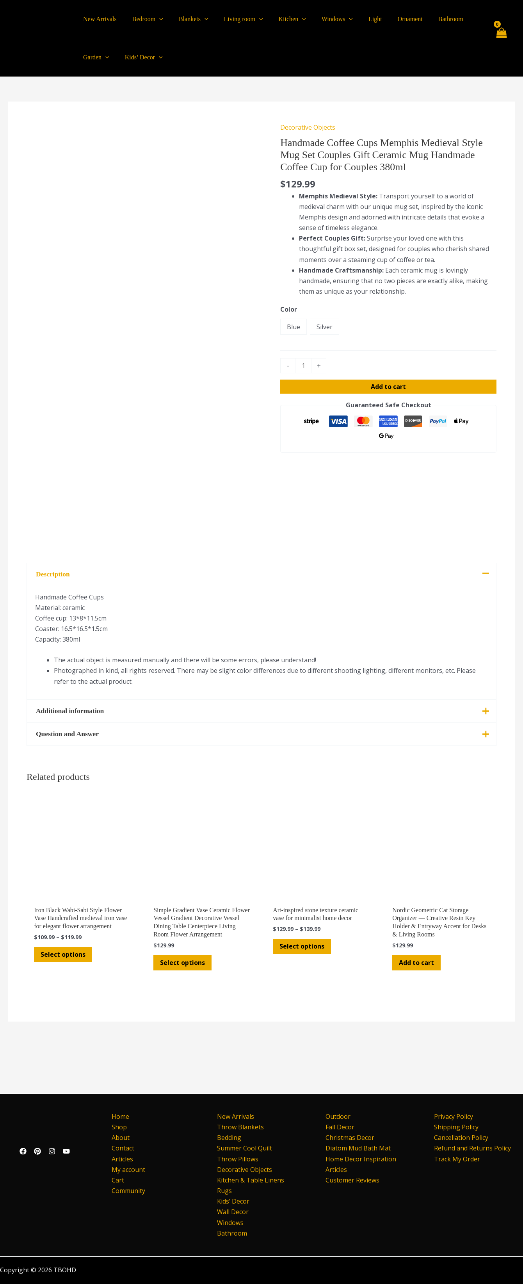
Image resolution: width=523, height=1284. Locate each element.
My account (125, 1169)
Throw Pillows (237, 1159)
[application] (154, 19)
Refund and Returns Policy (472, 1148)
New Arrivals (235, 1116)
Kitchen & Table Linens (250, 1180)
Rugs (224, 1190)
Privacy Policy (453, 1116)
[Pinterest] (37, 1151)
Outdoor (338, 1116)
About (117, 1137)
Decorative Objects (307, 127)
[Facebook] (23, 1151)
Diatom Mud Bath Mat (358, 1148)
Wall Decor (233, 1211)
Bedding (229, 1137)
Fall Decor (340, 1127)
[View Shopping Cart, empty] (501, 38)
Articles (119, 1159)
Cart (115, 1180)
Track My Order (457, 1159)
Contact (120, 1148)
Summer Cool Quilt (244, 1148)
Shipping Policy (456, 1127)
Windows (230, 1222)
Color (288, 309)
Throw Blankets (240, 1127)
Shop (116, 1127)
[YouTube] (66, 1151)
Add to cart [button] (417, 1008)
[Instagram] (51, 1151)
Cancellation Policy (461, 1137)
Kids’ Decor (233, 1201)
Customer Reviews (352, 1180)
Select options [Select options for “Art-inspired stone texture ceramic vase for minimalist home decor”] (303, 992)
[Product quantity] (303, 365)
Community (125, 1190)
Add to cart (388, 386)
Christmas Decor (350, 1137)
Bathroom (232, 1233)
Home (117, 1116)
